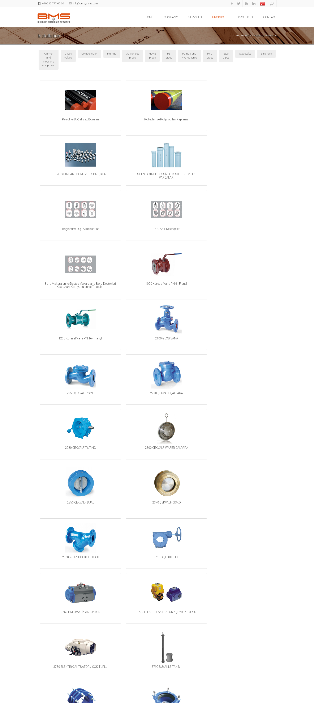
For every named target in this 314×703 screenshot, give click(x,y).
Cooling (103, 645)
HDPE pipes (152, 55)
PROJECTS (245, 17)
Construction (106, 677)
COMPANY (171, 17)
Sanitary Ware (107, 671)
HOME (149, 17)
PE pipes (168, 55)
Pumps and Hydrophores (189, 55)
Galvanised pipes (132, 55)
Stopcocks (245, 53)
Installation (271, 35)
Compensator (89, 53)
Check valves (68, 55)
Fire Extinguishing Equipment (116, 682)
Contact (254, 699)
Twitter (167, 643)
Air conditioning (108, 650)
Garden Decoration (110, 661)
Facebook (168, 636)
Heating (103, 635)
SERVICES (195, 17)
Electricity (104, 656)
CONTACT (270, 17)
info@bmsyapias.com (247, 661)
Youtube (168, 650)
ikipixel (273, 699)
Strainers (266, 53)
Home (248, 35)
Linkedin (168, 658)
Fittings (111, 53)
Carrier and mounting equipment (48, 59)
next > (184, 609)
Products (258, 35)
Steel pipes (226, 55)
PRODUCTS (220, 17)
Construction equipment (113, 666)
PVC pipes (210, 55)
